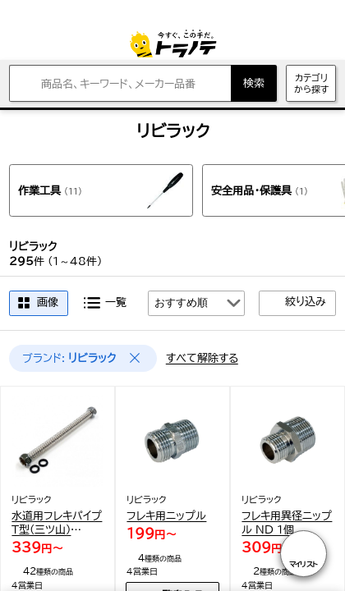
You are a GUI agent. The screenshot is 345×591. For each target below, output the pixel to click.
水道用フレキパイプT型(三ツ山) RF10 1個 (57, 523)
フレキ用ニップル (166, 515)
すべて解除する (202, 358)
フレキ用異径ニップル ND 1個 (287, 522)
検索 (253, 83)
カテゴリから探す (311, 83)
